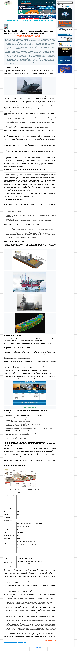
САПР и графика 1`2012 (50, 640)
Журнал (14, 20)
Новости (8, 20)
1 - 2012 (5, 23)
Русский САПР (35, 20)
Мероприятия (29, 21)
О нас (11, 20)
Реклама (18, 20)
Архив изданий (50, 20)
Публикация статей (42, 20)
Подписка (30, 20)
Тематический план (24, 20)
